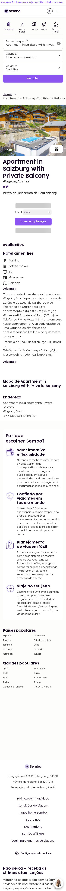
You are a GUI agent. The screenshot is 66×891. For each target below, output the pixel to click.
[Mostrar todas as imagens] (56, 149)
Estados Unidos (42, 640)
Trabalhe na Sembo (33, 812)
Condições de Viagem (33, 805)
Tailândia (7, 645)
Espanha (7, 635)
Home (7, 94)
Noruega (7, 649)
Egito (36, 645)
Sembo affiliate (33, 834)
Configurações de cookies (33, 853)
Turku (6, 682)
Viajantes (11, 66)
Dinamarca (40, 635)
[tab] (9, 28)
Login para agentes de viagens (33, 841)
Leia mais (9, 289)
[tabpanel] (33, 60)
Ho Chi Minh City (42, 687)
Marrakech (40, 668)
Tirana (37, 682)
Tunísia (37, 654)
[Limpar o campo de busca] (59, 43)
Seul (5, 677)
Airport (18, 212)
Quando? (11, 53)
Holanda (38, 649)
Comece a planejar (33, 221)
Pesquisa (33, 78)
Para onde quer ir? (17, 41)
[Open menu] (59, 11)
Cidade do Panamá (13, 687)
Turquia (7, 640)
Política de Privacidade (33, 798)
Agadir (6, 668)
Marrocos (8, 654)
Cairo (37, 673)
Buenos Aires (41, 677)
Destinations (33, 826)
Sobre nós (33, 819)
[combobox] (30, 45)
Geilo (5, 673)
